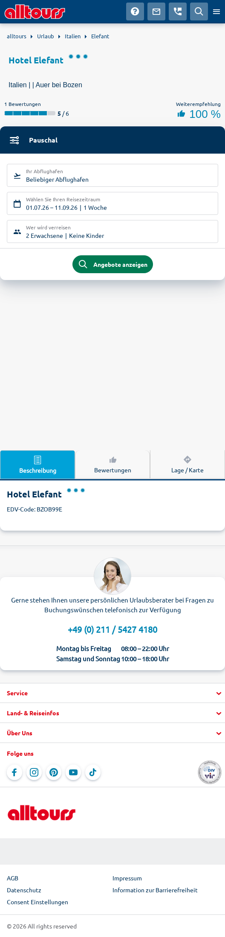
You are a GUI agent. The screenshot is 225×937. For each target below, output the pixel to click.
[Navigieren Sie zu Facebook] (14, 772)
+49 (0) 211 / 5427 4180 (112, 629)
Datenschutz (24, 890)
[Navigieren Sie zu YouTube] (73, 772)
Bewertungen (112, 464)
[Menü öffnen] (216, 11)
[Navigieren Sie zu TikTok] (93, 772)
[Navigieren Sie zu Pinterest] (53, 772)
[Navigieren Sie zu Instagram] (34, 772)
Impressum (127, 878)
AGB (12, 878)
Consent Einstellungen (37, 902)
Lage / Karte (187, 464)
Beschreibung (37, 464)
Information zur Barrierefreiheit (155, 890)
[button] (112, 693)
